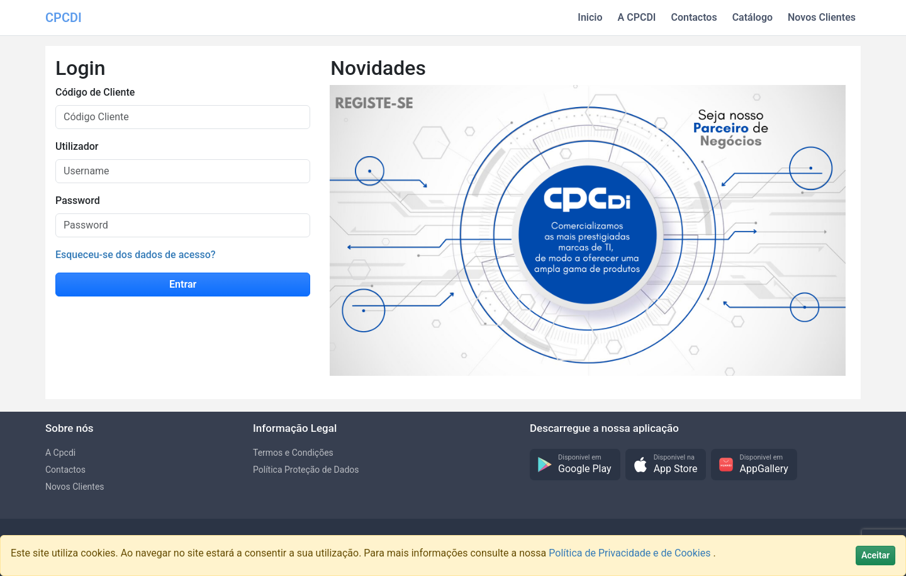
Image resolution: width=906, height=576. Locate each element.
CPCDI (63, 17)
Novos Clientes (822, 17)
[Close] (875, 555)
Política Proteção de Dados (306, 470)
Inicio (590, 17)
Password (77, 200)
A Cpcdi (60, 453)
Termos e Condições (293, 453)
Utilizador (76, 146)
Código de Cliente (95, 92)
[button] (575, 465)
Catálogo (752, 17)
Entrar (182, 284)
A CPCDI (637, 17)
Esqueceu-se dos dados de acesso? (135, 255)
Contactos (694, 17)
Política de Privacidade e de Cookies (631, 553)
